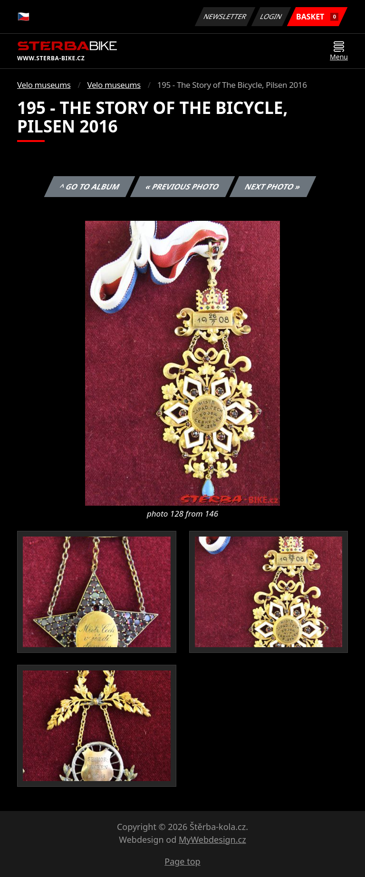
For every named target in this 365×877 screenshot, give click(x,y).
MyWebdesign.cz (212, 839)
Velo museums (43, 84)
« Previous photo (182, 186)
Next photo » (273, 186)
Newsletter (225, 16)
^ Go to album (89, 186)
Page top (182, 861)
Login (271, 16)
